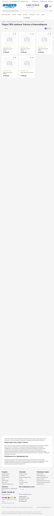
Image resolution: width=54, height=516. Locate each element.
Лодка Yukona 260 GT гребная (8, 49)
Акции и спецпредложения (25, 477)
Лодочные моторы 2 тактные (43, 480)
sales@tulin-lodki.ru (27, 494)
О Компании (32, 14)
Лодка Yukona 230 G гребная (26, 72)
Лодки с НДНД (5, 480)
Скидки (43, 14)
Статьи (38, 14)
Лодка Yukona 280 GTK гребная (43, 49)
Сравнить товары (23, 473)
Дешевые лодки (40, 484)
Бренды (19, 14)
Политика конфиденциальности (44, 507)
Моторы (3, 479)
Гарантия (14, 14)
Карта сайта (4, 482)
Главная (3, 21)
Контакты (25, 14)
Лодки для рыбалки (41, 475)
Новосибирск (5, 1)
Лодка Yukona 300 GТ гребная (8, 73)
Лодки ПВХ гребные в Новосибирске (15, 21)
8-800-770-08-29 (32, 5)
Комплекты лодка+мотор (7, 484)
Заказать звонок (30, 6)
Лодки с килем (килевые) (42, 477)
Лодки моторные (5, 473)
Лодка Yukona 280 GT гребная (25, 49)
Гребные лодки (5, 475)
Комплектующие (5, 477)
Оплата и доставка (6, 14)
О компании (22, 475)
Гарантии (21, 484)
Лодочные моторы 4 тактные (43, 482)
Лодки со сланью (40, 479)
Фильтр (6, 28)
